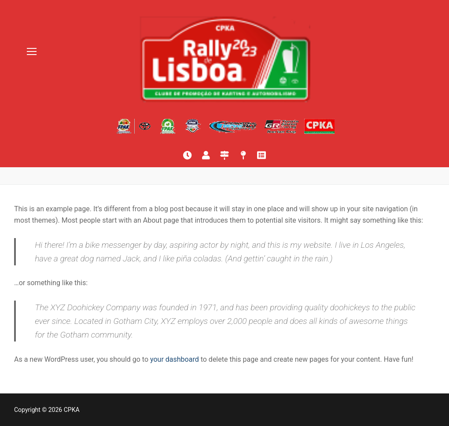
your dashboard (174, 359)
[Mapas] (243, 155)
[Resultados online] (187, 155)
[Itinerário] (224, 155)
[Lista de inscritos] (206, 155)
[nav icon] (32, 52)
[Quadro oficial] (261, 155)
